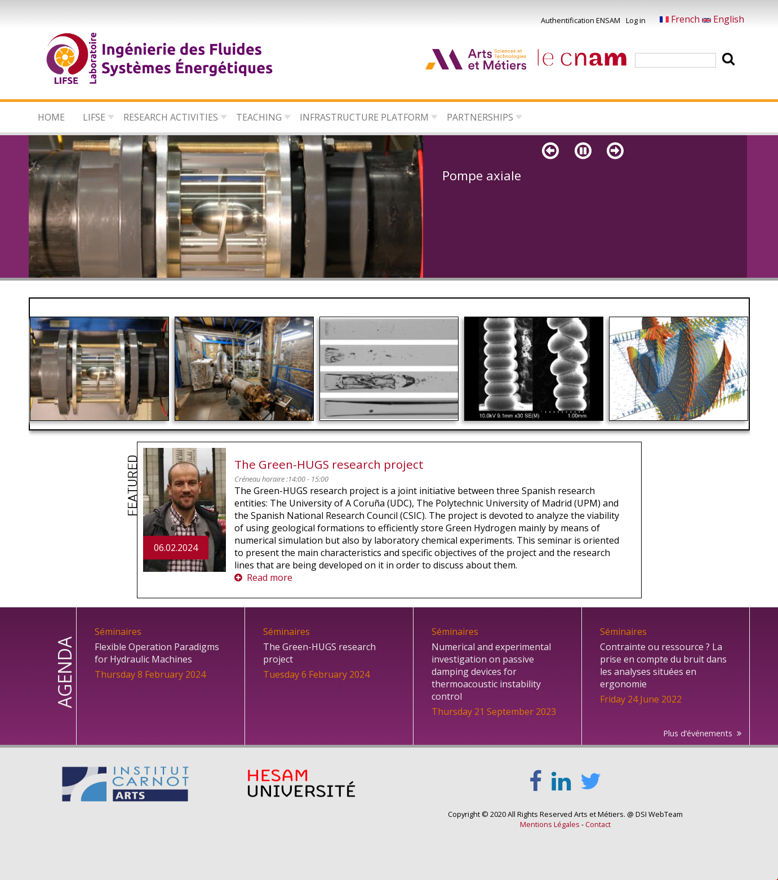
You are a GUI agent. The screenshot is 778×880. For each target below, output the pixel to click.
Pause (583, 161)
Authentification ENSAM (580, 20)
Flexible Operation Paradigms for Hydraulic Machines (157, 653)
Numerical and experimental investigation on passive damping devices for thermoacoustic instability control (491, 672)
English (723, 19)
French (681, 19)
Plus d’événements (697, 733)
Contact (598, 824)
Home (51, 117)
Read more (269, 577)
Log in (636, 20)
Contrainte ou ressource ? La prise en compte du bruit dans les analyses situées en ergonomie (663, 665)
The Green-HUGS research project (329, 464)
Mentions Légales (550, 824)
